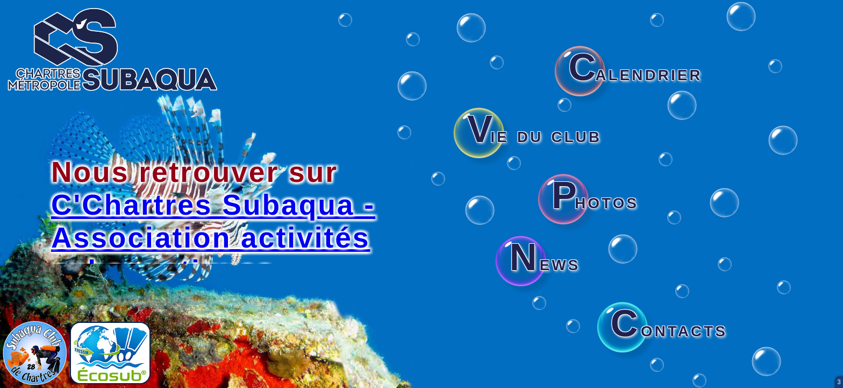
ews (544, 262)
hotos (595, 201)
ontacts (669, 329)
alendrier (635, 72)
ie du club (534, 134)
